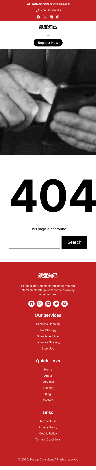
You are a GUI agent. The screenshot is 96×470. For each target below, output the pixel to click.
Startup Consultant (42, 459)
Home (48, 369)
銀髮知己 (48, 27)
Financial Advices (48, 336)
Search (74, 242)
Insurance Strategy (48, 342)
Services (48, 381)
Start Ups (48, 348)
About (48, 375)
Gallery (48, 388)
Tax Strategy (48, 330)
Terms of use (48, 421)
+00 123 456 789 (48, 10)
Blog (48, 394)
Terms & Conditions (48, 439)
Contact (48, 400)
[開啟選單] (48, 34)
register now (48, 42)
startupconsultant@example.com (48, 3)
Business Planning (48, 324)
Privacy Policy (48, 427)
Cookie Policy (48, 433)
